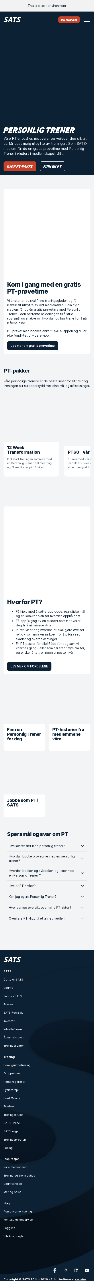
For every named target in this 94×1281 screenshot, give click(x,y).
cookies (80, 1279)
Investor (9, 1021)
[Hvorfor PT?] (47, 549)
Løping (8, 1148)
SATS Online (12, 1123)
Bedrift (8, 987)
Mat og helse (13, 1192)
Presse (8, 1004)
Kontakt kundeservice (18, 1219)
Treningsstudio (14, 1114)
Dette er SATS (13, 979)
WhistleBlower (13, 1029)
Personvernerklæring (18, 1211)
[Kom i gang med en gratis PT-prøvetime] (47, 232)
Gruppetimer (12, 1073)
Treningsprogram (15, 1139)
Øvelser (9, 1106)
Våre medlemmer (15, 1167)
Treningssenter (14, 1045)
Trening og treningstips (19, 1175)
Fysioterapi (11, 1090)
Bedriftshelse (13, 1183)
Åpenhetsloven (14, 1037)
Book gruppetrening (17, 1065)
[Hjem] (12, 19)
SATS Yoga (11, 1131)
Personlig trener (14, 1081)
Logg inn (9, 1228)
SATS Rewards (13, 1012)
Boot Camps (12, 1098)
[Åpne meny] (86, 19)
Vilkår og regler (14, 1236)
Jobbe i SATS (13, 996)
